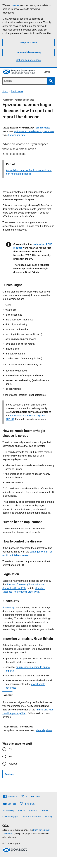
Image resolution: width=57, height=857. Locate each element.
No (10, 756)
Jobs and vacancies (31, 816)
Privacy (48, 816)
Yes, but (13, 763)
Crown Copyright (10, 816)
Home (5, 91)
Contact (33, 810)
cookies (15, 5)
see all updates (43, 128)
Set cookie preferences (28, 60)
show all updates (44, 730)
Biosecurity (8, 607)
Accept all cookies (28, 42)
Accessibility (8, 810)
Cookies (44, 810)
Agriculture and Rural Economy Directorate (34, 131)
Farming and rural (16, 135)
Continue (9, 774)
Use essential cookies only (28, 52)
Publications (17, 91)
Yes (10, 749)
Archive (21, 810)
